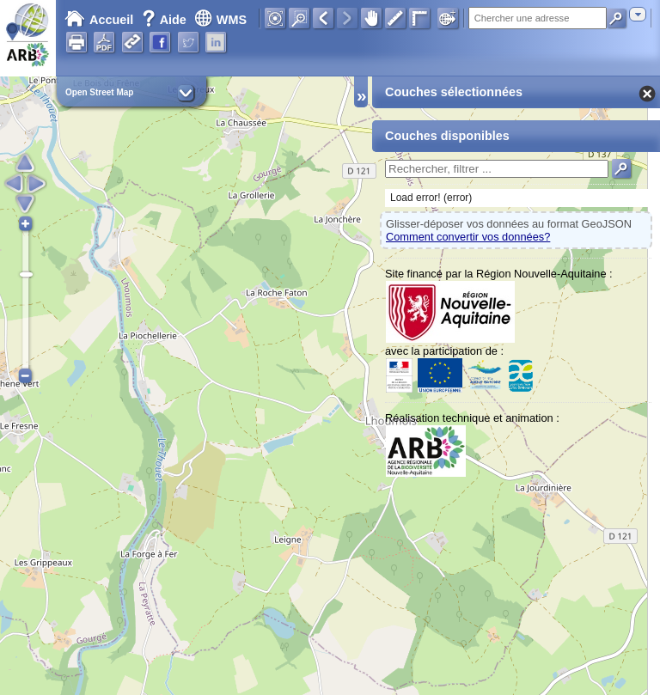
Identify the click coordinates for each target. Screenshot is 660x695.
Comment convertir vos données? (468, 236)
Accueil (98, 20)
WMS (220, 20)
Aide (166, 20)
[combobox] (637, 14)
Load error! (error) (431, 198)
